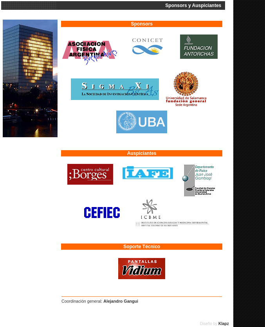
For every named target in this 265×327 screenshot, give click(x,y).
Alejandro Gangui (120, 301)
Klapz (225, 324)
